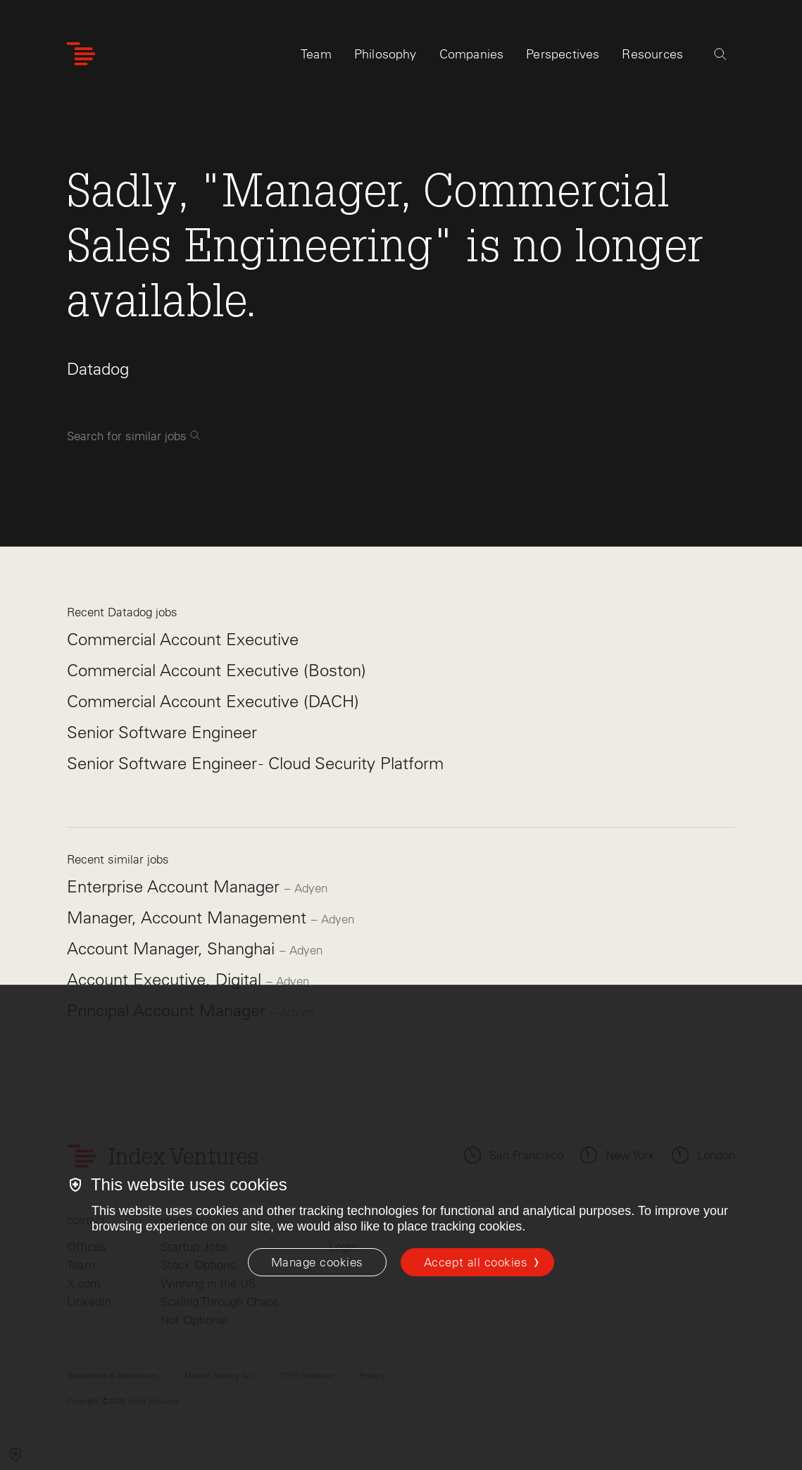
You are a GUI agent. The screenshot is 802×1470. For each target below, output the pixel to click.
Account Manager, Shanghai (173, 948)
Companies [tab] (471, 54)
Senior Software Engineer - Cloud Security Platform (255, 763)
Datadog (98, 369)
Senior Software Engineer (162, 732)
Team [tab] (316, 54)
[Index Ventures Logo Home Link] (81, 54)
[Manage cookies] (317, 1262)
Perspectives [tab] (562, 54)
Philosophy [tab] (385, 54)
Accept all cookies (475, 1262)
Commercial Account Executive (183, 639)
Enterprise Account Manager (175, 886)
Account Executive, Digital (166, 979)
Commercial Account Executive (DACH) (213, 701)
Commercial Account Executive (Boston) (216, 670)
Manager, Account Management (189, 917)
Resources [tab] (652, 54)
